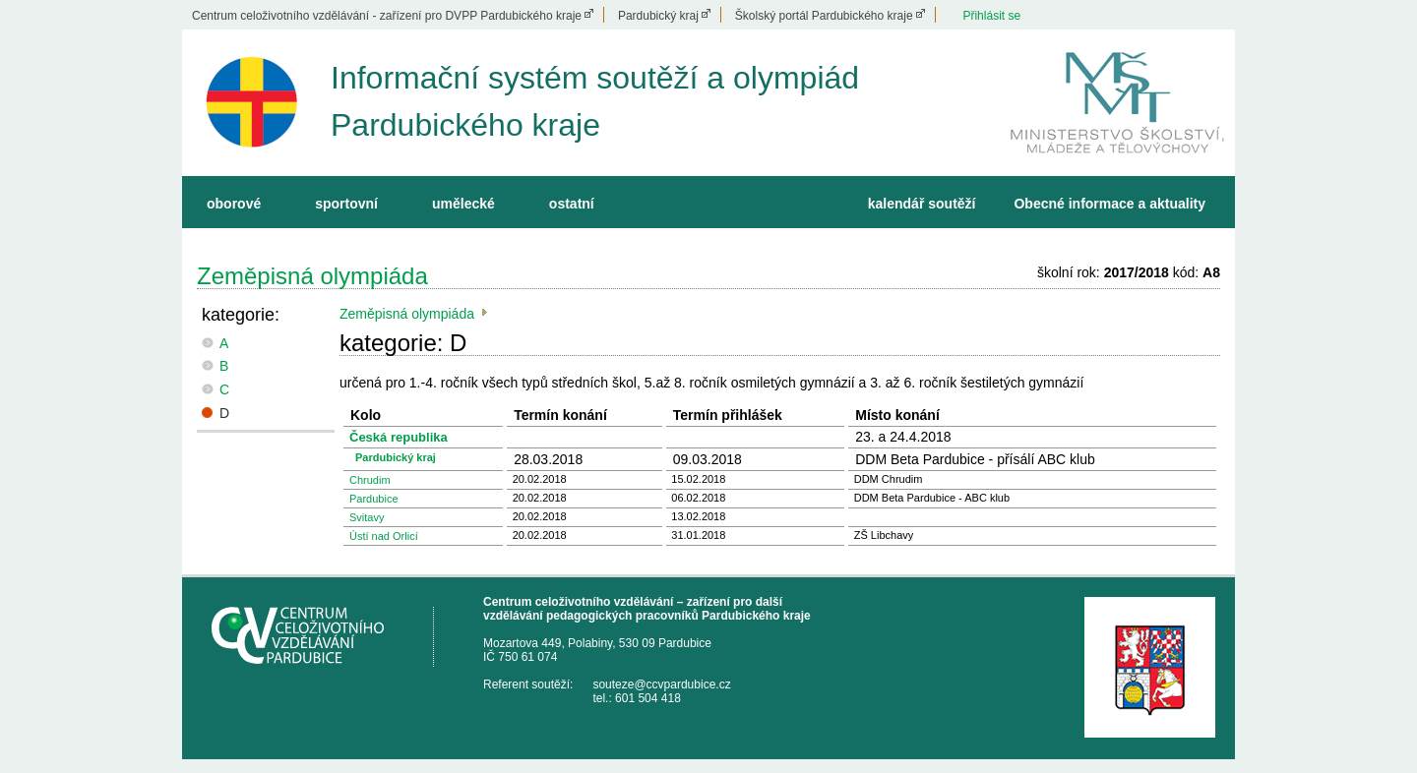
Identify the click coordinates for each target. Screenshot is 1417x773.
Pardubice (374, 499)
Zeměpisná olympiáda (312, 276)
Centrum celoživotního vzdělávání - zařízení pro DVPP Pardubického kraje (387, 16)
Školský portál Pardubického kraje (824, 16)
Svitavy (366, 517)
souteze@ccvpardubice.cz (661, 684)
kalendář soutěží (922, 203)
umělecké (463, 203)
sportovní (346, 203)
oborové (234, 203)
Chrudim (370, 480)
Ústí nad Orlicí (383, 536)
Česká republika (398, 437)
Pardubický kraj (658, 16)
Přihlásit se (991, 16)
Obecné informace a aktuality (1109, 203)
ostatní (571, 203)
